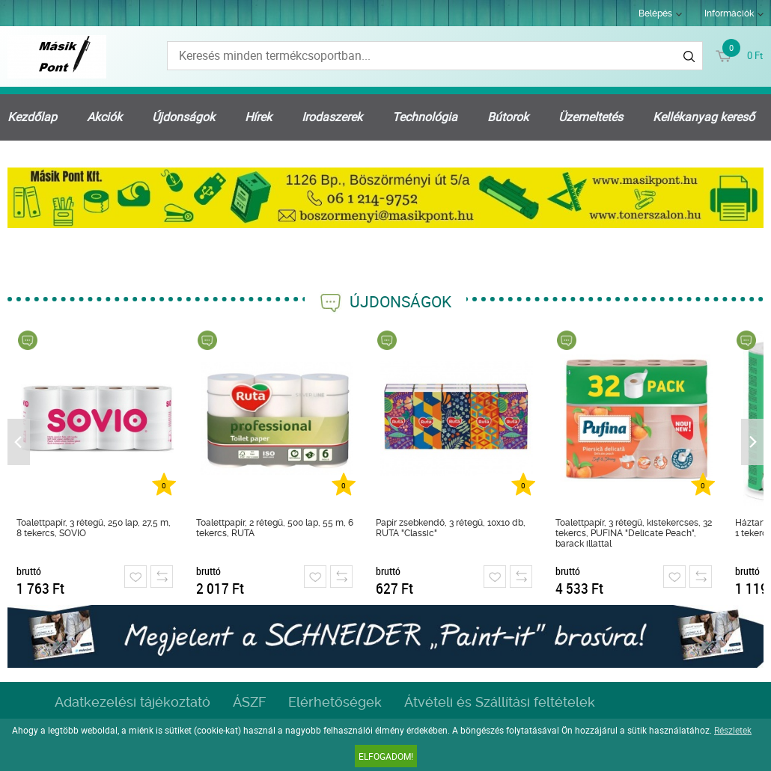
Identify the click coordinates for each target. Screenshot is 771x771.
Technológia (424, 116)
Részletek (733, 730)
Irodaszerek (332, 116)
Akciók (104, 116)
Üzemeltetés (590, 116)
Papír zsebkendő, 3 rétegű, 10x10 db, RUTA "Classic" (450, 527)
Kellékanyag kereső (704, 116)
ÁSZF (249, 702)
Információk (729, 13)
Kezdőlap (32, 116)
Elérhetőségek (335, 702)
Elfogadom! (386, 756)
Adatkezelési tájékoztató (132, 702)
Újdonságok (183, 116)
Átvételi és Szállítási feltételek (499, 702)
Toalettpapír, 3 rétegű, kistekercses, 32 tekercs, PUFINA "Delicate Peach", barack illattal (633, 533)
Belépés (655, 13)
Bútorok (507, 116)
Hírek (258, 116)
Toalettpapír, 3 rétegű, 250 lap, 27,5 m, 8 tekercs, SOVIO (93, 527)
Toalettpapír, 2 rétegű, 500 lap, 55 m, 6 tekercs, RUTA (274, 527)
